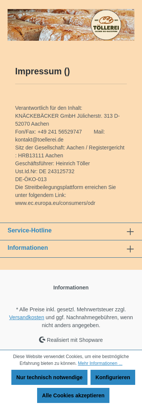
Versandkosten (26, 317)
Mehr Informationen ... (100, 363)
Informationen (28, 248)
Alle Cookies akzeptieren (73, 395)
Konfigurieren (112, 377)
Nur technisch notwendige (49, 377)
